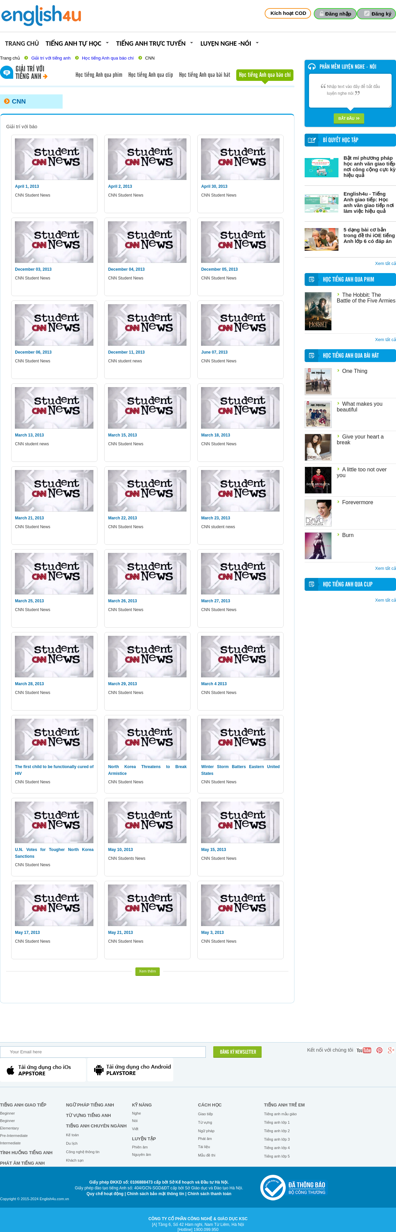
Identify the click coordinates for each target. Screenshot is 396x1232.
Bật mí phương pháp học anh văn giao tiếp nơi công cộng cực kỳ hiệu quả (370, 166)
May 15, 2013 (213, 849)
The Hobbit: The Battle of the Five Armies (366, 298)
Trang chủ (22, 43)
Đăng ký (381, 14)
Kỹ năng (142, 1104)
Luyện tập (144, 1138)
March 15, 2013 (122, 435)
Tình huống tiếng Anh (26, 1152)
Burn (348, 535)
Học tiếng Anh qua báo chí (108, 58)
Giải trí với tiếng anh (50, 58)
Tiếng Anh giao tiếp (23, 1104)
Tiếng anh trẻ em (284, 1104)
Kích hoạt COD (288, 13)
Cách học (210, 1104)
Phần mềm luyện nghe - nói (348, 67)
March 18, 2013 (215, 435)
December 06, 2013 (33, 352)
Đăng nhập (338, 14)
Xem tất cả (385, 263)
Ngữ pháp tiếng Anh (90, 1104)
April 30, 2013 (214, 186)
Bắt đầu (349, 118)
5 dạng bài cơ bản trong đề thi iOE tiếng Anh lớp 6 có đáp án (369, 235)
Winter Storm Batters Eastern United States (240, 770)
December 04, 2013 (126, 269)
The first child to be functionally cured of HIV (54, 770)
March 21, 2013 (29, 518)
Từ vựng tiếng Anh (88, 1115)
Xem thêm (147, 971)
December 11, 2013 (126, 352)
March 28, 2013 (29, 683)
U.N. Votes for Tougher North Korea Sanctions (54, 853)
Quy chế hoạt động (105, 1193)
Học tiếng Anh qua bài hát (204, 75)
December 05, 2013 (219, 269)
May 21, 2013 (120, 932)
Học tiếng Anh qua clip (150, 75)
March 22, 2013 (122, 518)
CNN (150, 58)
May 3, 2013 (212, 932)
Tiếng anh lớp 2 (277, 1131)
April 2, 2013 (120, 186)
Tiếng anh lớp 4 (277, 1148)
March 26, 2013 (122, 601)
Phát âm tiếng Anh (22, 1163)
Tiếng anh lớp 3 (277, 1139)
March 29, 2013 (122, 683)
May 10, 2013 (120, 849)
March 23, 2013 (215, 518)
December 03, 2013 (33, 269)
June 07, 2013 (214, 352)
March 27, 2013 (215, 601)
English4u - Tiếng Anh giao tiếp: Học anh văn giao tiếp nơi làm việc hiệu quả (369, 202)
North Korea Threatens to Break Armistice (147, 770)
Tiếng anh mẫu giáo (280, 1114)
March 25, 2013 (29, 601)
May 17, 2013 (27, 932)
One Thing (354, 371)
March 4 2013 (213, 683)
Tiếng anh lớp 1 (277, 1122)
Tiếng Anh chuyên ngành (96, 1125)
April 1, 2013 (27, 186)
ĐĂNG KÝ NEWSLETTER (238, 1052)
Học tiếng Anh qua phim (98, 75)
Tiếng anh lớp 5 (277, 1156)
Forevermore (357, 502)
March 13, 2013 (29, 435)
